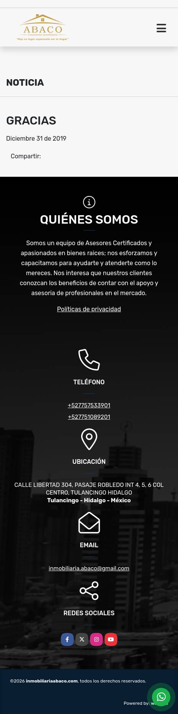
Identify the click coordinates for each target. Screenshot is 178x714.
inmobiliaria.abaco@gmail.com (89, 568)
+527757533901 (89, 405)
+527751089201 (89, 416)
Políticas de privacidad (89, 309)
